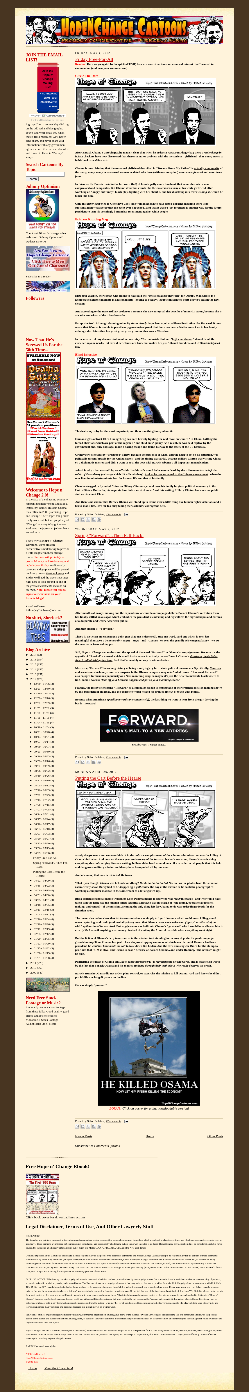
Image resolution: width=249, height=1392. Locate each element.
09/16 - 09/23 (42, 756)
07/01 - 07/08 (42, 809)
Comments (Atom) (107, 1146)
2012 (33, 679)
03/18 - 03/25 (42, 904)
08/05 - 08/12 (42, 785)
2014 (33, 669)
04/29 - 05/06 (42, 853)
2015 (33, 664)
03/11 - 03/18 (42, 909)
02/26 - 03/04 (42, 919)
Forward (106, 628)
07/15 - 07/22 (42, 799)
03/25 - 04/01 (42, 900)
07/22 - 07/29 (42, 795)
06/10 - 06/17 (42, 824)
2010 (33, 967)
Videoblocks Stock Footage (42, 1019)
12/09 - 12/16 (42, 698)
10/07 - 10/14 (42, 741)
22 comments (113, 1121)
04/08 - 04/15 (42, 890)
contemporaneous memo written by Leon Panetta (113, 898)
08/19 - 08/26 (42, 775)
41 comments (113, 757)
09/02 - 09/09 (42, 766)
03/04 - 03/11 (42, 914)
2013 (33, 674)
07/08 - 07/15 (42, 804)
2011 (33, 963)
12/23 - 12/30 (42, 688)
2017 (33, 654)
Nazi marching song (138, 676)
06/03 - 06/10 (42, 829)
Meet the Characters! (58, 1368)
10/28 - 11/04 (42, 727)
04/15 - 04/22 (42, 885)
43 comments (113, 514)
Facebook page (55, 573)
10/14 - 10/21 (42, 737)
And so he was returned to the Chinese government (176, 474)
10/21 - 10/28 (42, 732)
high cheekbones (182, 339)
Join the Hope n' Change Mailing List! (47, 79)
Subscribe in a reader (38, 276)
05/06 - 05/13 (42, 848)
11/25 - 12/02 (42, 708)
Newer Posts (83, 1136)
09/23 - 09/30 (42, 751)
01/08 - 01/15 (42, 953)
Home (150, 1136)
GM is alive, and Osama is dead (114, 949)
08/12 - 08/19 (42, 780)
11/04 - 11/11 (42, 722)
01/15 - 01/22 (42, 948)
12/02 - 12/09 (42, 703)
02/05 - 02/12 (42, 934)
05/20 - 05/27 (42, 838)
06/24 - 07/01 (42, 814)
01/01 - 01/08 (42, 958)
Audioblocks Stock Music (41, 1023)
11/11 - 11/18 (42, 717)
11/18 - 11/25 (42, 712)
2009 (33, 972)
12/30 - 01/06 (42, 683)
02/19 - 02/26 (42, 924)
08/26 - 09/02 (42, 770)
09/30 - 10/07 (42, 746)
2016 (33, 659)
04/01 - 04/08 (42, 895)
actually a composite (206, 168)
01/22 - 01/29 (42, 943)
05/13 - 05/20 (42, 843)
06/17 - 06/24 (42, 819)
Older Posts (215, 1136)
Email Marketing (43, 120)
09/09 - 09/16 (42, 761)
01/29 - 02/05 (42, 938)
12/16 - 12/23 (42, 693)
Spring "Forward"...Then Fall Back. (109, 535)
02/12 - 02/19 (42, 929)
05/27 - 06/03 (42, 833)
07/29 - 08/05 (42, 790)
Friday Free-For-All (45, 857)
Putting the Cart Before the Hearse (108, 778)
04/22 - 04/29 (42, 880)
